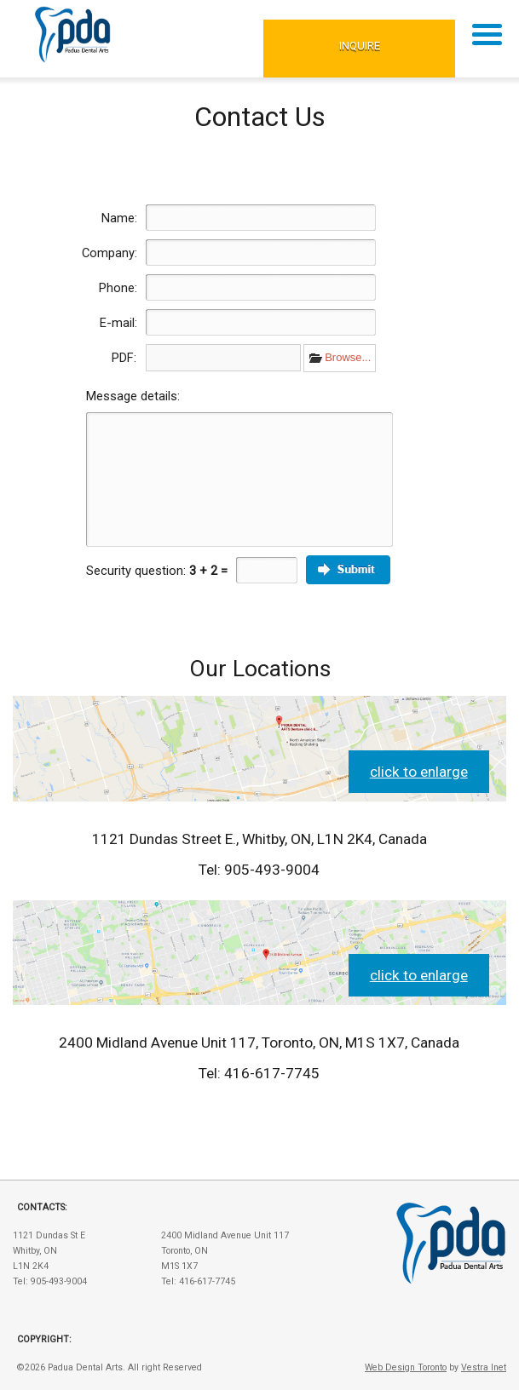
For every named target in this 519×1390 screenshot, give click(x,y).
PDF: (124, 357)
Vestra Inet (483, 1367)
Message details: (133, 396)
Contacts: (42, 1207)
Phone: (118, 288)
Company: (109, 253)
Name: (119, 218)
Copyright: (44, 1339)
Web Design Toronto (406, 1367)
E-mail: (118, 322)
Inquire (359, 45)
